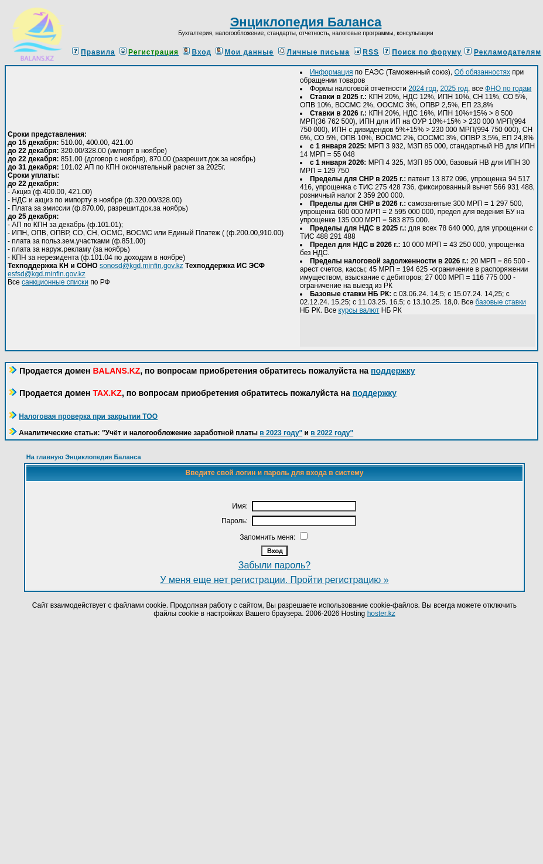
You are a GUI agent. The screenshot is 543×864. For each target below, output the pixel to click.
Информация (331, 72)
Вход (197, 52)
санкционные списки (55, 282)
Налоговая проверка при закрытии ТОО (88, 416)
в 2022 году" (331, 433)
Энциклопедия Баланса (306, 22)
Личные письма (314, 52)
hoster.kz (381, 613)
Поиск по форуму (422, 52)
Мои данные (245, 52)
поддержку (393, 370)
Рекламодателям (507, 52)
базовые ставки (501, 302)
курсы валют (359, 310)
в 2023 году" (280, 433)
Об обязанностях (482, 72)
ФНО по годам (508, 88)
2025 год (454, 88)
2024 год (422, 88)
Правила (93, 52)
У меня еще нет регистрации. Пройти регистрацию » (274, 580)
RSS (366, 52)
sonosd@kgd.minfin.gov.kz (141, 266)
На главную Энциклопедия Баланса (83, 456)
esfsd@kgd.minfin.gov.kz (47, 274)
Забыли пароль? (274, 565)
